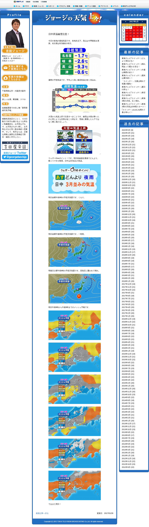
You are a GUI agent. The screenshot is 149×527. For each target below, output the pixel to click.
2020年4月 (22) (128, 203)
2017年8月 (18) (128, 296)
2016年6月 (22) (128, 336)
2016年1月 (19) (128, 351)
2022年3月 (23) (128, 136)
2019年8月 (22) (128, 226)
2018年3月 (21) (128, 275)
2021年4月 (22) (128, 168)
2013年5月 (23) (128, 444)
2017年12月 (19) (128, 284)
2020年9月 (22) (128, 188)
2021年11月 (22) (128, 147)
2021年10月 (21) (128, 150)
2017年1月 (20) (128, 316)
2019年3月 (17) (128, 240)
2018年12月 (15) (128, 249)
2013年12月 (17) (128, 424)
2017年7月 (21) (128, 299)
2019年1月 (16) (128, 246)
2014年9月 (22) (128, 397)
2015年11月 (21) (128, 357)
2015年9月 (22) (128, 363)
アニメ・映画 (90, 6)
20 (141, 33)
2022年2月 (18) (128, 139)
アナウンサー (103, 6)
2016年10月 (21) (128, 325)
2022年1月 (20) (128, 142)
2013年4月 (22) (128, 447)
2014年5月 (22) (128, 409)
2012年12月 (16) (128, 458)
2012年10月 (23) (128, 464)
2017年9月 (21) (128, 293)
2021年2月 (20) (128, 174)
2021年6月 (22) (128, 162)
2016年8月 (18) (128, 331)
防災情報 (35, 1)
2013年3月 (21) (128, 450)
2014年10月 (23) (128, 394)
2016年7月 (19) (128, 333)
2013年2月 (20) (128, 453)
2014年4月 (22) (128, 412)
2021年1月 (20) (128, 176)
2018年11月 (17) (128, 252)
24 (130, 36)
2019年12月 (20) (128, 214)
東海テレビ (18, 2)
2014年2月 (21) (128, 418)
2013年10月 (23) (128, 429)
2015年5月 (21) (128, 374)
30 (127, 39)
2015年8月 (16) (128, 365)
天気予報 (44, 1)
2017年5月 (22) (128, 304)
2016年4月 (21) (128, 342)
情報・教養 (78, 6)
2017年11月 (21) (128, 287)
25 (134, 36)
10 (130, 30)
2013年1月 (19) (128, 455)
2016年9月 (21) (128, 328)
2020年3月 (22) (128, 206)
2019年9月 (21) (128, 223)
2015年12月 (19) (128, 354)
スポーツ (50, 6)
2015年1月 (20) (128, 386)
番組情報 (27, 1)
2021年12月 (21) (128, 145)
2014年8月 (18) (128, 400)
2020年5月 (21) (128, 200)
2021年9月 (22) (128, 153)
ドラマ (26, 6)
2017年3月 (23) (128, 310)
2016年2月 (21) (128, 348)
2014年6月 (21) (128, 406)
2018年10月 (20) (128, 255)
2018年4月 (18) (128, 272)
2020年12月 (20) (128, 179)
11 (134, 30)
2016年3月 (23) (128, 345)
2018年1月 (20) (128, 281)
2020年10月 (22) (128, 185)
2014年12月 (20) (128, 389)
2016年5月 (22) (128, 339)
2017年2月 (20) (128, 313)
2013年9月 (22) (128, 432)
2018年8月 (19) (128, 261)
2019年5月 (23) (128, 235)
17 (130, 33)
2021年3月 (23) (128, 171)
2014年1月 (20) (128, 421)
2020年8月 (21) (128, 191)
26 (137, 36)
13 (141, 30)
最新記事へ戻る (42, 513)
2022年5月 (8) (127, 130)
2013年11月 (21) (128, 426)
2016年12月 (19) (128, 319)
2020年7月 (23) (128, 194)
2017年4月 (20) (128, 307)
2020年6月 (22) (128, 197)
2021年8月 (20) (128, 156)
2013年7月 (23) (128, 438)
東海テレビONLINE (128, 6)
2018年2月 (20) (128, 278)
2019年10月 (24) (128, 220)
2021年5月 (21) (128, 165)
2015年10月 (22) (128, 360)
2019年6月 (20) (128, 232)
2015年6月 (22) (128, 371)
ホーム (17, 6)
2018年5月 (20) (128, 269)
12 (137, 30)
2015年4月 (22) (128, 377)
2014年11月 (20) (128, 392)
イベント (115, 6)
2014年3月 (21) (128, 415)
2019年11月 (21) (128, 217)
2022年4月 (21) (128, 133)
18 (134, 33)
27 (141, 36)
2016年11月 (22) (128, 322)
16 (127, 33)
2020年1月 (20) (128, 211)
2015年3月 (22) (128, 380)
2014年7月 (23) (128, 403)
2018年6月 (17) (128, 267)
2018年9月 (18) (128, 258)
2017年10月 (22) (128, 290)
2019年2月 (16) (128, 243)
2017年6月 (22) (128, 301)
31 (130, 39)
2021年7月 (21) (128, 159)
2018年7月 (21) (128, 264)
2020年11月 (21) (128, 182)
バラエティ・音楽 (64, 6)
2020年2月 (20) (128, 208)
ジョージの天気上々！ (74, 18)
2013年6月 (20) (128, 441)
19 (137, 33)
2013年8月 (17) (128, 435)
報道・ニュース (37, 6)
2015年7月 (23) (128, 368)
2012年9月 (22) (128, 467)
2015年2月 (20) (128, 383)
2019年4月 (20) (128, 238)
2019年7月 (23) (128, 229)
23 (127, 36)
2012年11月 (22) (128, 461)
